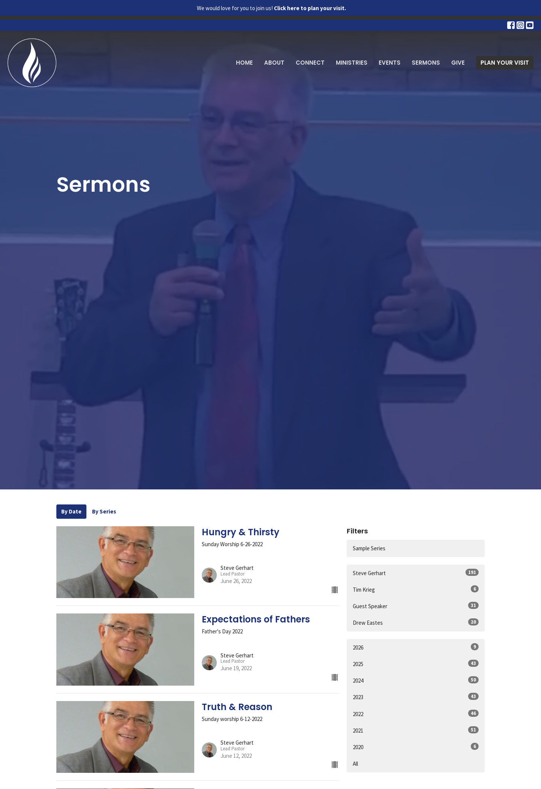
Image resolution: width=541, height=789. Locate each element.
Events (389, 63)
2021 (416, 730)
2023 (416, 697)
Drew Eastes (416, 622)
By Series (104, 511)
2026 (416, 647)
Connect (310, 63)
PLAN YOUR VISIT (505, 63)
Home (244, 63)
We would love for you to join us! (271, 8)
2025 (416, 664)
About (274, 63)
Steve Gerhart (416, 573)
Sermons (426, 63)
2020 (416, 747)
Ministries (351, 63)
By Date (71, 511)
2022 (416, 714)
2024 (416, 680)
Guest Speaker (416, 606)
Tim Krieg (416, 589)
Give (458, 63)
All (355, 763)
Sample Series (369, 548)
